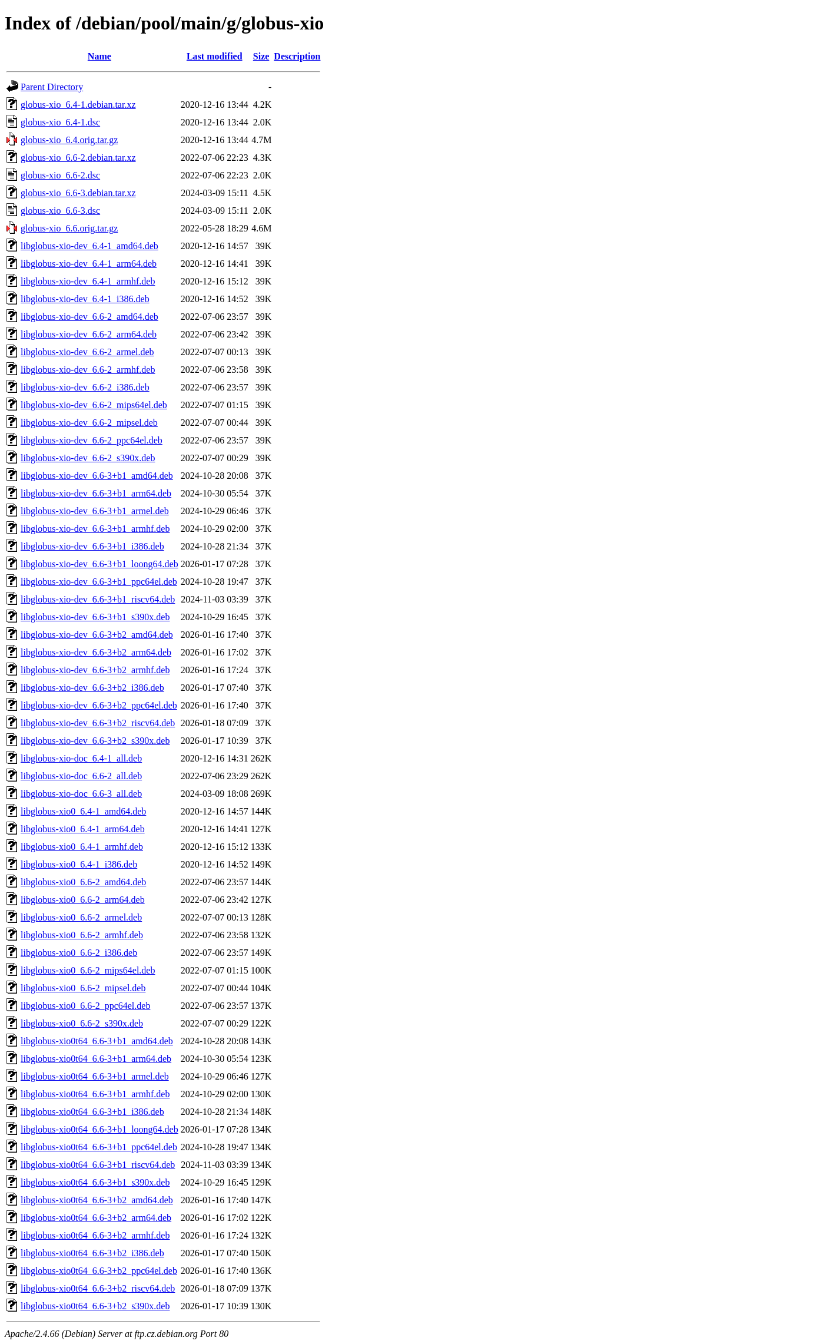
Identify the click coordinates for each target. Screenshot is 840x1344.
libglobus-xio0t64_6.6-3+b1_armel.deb (95, 1076)
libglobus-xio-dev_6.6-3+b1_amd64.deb (97, 476)
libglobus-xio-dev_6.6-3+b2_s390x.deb (95, 741)
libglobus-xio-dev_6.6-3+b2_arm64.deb (96, 652)
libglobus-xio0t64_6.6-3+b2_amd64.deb (97, 1200)
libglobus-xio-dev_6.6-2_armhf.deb (88, 370)
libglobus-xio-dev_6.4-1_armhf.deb (88, 281)
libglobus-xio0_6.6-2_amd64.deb (83, 882)
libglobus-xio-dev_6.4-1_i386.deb (85, 299)
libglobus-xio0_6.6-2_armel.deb (81, 917)
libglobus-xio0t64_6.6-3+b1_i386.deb (92, 1112)
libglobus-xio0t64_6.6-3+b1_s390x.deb (95, 1182)
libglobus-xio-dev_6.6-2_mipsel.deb (89, 423)
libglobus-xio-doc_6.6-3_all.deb (81, 794)
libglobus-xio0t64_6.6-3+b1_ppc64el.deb (99, 1147)
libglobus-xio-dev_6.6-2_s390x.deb (88, 458)
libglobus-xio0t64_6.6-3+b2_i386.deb (92, 1253)
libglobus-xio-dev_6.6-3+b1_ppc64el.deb (99, 582)
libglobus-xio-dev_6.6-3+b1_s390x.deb (95, 617)
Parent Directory (52, 87)
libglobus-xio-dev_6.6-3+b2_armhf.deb (95, 670)
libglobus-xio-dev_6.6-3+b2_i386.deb (92, 688)
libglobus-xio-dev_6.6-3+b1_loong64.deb (99, 564)
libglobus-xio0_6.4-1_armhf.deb (82, 847)
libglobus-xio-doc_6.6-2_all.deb (81, 776)
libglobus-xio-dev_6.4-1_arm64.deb (89, 264)
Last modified (215, 56)
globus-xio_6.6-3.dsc (60, 211)
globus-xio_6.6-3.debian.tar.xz (78, 193)
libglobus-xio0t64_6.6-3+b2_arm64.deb (96, 1218)
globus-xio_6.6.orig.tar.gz (69, 228)
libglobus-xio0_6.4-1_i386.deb (79, 864)
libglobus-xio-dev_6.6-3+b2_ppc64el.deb (99, 705)
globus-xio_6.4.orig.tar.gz (69, 140)
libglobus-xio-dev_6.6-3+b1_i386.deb (92, 546)
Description (297, 56)
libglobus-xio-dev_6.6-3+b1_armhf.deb (95, 529)
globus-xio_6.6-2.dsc (60, 175)
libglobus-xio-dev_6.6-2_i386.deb (85, 387)
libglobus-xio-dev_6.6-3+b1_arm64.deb (96, 493)
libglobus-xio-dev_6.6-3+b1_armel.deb (95, 511)
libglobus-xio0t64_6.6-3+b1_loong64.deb (99, 1129)
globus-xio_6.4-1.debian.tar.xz (78, 105)
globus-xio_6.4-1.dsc (60, 122)
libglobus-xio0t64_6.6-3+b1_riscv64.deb (98, 1165)
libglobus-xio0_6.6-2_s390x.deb (82, 1023)
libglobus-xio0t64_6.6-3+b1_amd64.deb (97, 1041)
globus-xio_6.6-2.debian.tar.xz (78, 158)
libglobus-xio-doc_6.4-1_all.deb (81, 758)
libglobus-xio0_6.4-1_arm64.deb (83, 829)
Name (99, 56)
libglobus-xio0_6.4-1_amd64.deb (83, 811)
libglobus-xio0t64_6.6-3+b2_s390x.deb (95, 1306)
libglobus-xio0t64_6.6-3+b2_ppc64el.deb (99, 1271)
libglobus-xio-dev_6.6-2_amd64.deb (89, 317)
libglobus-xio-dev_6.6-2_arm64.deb (89, 334)
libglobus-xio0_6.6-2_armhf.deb (82, 935)
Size (261, 56)
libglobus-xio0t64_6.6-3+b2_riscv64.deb (98, 1288)
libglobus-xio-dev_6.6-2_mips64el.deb (94, 405)
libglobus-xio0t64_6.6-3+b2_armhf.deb (95, 1235)
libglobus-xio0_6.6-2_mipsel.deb (83, 988)
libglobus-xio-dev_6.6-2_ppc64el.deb (91, 440)
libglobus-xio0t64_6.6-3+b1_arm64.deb (96, 1059)
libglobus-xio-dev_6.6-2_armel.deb (87, 352)
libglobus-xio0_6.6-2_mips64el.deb (88, 970)
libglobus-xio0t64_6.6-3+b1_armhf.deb (95, 1094)
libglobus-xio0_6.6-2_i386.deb (79, 953)
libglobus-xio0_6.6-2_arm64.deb (83, 900)
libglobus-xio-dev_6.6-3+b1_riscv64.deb (98, 599)
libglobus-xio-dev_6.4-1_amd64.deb (89, 246)
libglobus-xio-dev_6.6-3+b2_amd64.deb (97, 635)
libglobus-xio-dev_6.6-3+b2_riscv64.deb (98, 723)
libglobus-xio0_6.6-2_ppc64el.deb (85, 1006)
